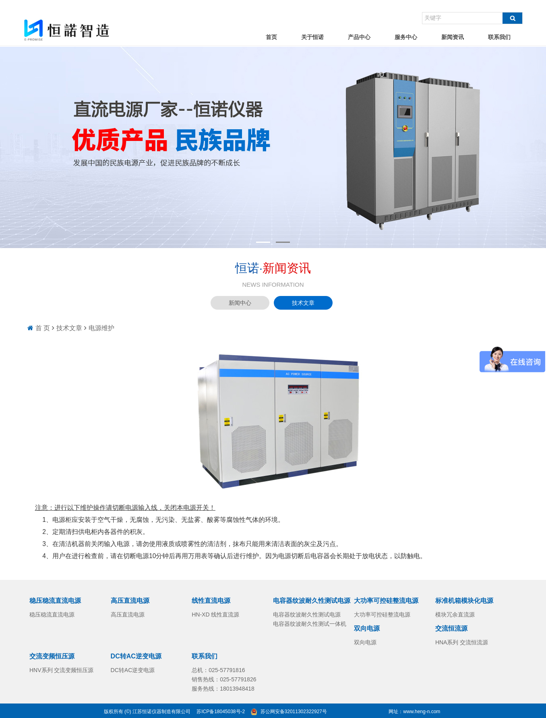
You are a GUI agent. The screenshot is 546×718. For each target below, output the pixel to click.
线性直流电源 (211, 600)
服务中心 (406, 37)
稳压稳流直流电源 (55, 600)
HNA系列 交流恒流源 (461, 642)
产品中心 (359, 37)
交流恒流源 (451, 628)
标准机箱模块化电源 (464, 600)
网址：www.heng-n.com (414, 711)
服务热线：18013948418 (223, 688)
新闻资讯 (452, 37)
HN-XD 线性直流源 (215, 614)
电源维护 (101, 328)
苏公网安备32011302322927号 (294, 711)
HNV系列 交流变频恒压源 (61, 670)
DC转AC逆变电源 (136, 656)
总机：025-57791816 (218, 670)
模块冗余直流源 (455, 614)
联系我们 (499, 37)
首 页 (42, 328)
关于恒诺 (312, 37)
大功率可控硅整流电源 (386, 600)
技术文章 (303, 303)
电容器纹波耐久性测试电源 (311, 600)
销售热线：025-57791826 (224, 679)
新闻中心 (240, 303)
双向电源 (367, 628)
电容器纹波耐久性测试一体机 (309, 624)
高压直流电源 (130, 600)
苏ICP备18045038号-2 (220, 711)
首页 (271, 37)
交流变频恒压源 (51, 656)
